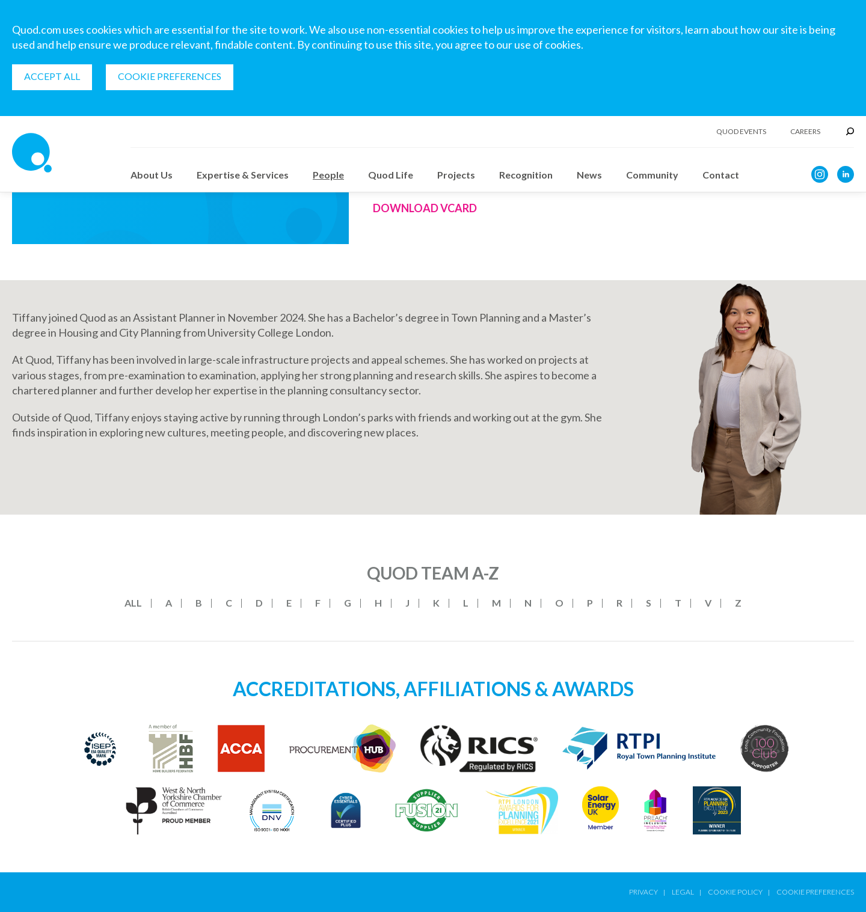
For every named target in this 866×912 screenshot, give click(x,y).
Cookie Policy (735, 891)
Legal (683, 891)
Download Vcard (425, 208)
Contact (720, 174)
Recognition (526, 174)
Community (652, 174)
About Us (152, 174)
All (133, 602)
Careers (805, 131)
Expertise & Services (243, 174)
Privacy (643, 891)
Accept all (52, 76)
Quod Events (741, 131)
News (589, 174)
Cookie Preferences (169, 76)
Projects (456, 174)
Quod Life (390, 174)
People (328, 174)
